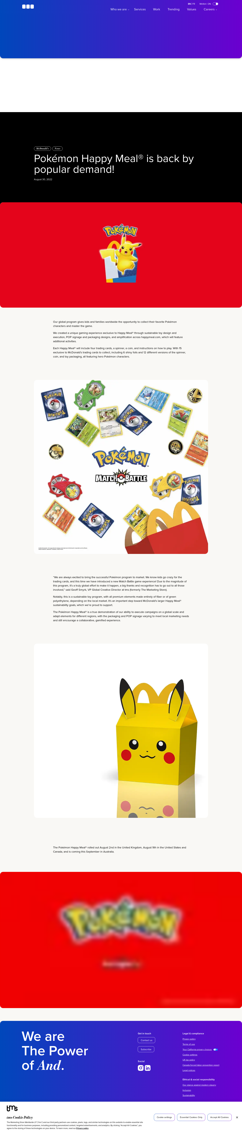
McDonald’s (42, 148)
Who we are (119, 9)
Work (156, 9)
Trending (173, 9)
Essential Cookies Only (191, 1117)
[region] (121, 1117)
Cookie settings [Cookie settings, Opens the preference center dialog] (164, 1117)
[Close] (237, 1117)
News (57, 148)
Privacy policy (82, 1128)
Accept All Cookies (219, 1117)
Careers (209, 9)
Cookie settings (190, 1054)
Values (191, 9)
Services (140, 9)
